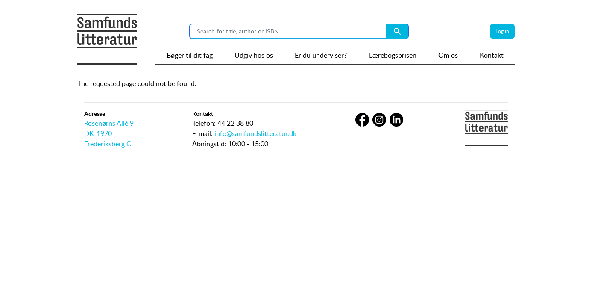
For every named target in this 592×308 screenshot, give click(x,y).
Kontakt (492, 55)
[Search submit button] (397, 31)
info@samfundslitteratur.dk (255, 133)
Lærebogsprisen (392, 55)
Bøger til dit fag (190, 55)
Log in (502, 31)
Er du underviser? (321, 55)
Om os (448, 55)
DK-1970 (98, 133)
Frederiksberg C (107, 143)
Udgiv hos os (253, 55)
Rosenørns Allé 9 (109, 123)
